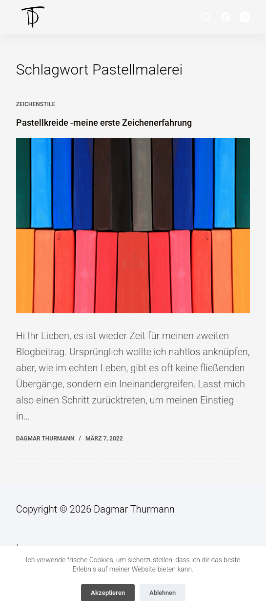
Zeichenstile (35, 104)
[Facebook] (225, 17)
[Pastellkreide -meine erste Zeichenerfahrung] (133, 225)
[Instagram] (245, 17)
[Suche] (206, 17)
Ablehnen (162, 592)
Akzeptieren (108, 592)
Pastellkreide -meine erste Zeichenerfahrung (104, 122)
